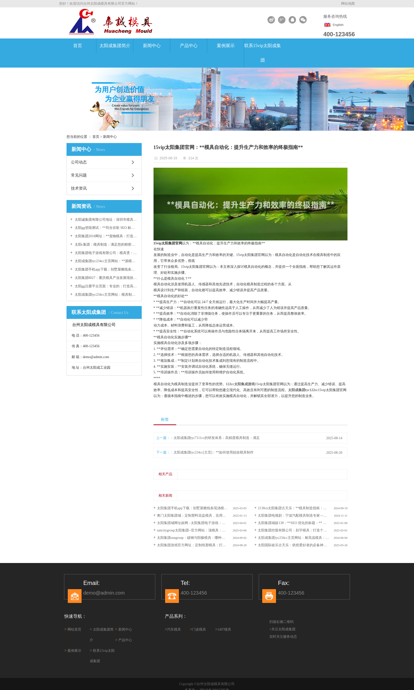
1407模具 (223, 629)
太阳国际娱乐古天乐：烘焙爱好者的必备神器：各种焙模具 (302, 545)
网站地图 (348, 3)
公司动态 (79, 162)
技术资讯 (79, 188)
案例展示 (226, 45)
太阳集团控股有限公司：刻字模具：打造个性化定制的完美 (302, 530)
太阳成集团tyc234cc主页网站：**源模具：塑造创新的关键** (106, 261)
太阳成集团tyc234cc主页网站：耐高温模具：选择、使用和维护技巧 (302, 538)
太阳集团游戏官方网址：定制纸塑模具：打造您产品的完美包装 (202, 545)
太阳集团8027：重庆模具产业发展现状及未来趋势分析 (106, 278)
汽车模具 (173, 629)
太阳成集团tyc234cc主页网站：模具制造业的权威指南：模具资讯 (106, 294)
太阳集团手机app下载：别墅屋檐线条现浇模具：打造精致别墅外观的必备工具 (106, 269)
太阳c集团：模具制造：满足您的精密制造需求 (106, 244)
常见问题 (79, 175)
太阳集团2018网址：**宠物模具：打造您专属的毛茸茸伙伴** (106, 236)
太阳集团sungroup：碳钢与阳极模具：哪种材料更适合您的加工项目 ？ (202, 538)
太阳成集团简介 (114, 45)
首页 (77, 45)
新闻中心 (152, 45)
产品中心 (189, 45)
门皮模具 (198, 629)
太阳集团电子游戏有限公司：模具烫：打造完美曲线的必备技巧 (106, 253)
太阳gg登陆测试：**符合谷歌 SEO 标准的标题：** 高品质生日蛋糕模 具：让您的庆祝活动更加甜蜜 (106, 228)
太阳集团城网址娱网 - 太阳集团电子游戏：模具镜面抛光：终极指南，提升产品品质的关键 (202, 523)
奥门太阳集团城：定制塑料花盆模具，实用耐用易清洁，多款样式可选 (202, 515)
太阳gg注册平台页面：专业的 (106, 286)
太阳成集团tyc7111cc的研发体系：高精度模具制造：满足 (216, 438)
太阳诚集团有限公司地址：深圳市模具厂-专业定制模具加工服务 (106, 219)
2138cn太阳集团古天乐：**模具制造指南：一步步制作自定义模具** (302, 508)
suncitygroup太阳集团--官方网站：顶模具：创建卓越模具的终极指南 (202, 530)
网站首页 (72, 629)
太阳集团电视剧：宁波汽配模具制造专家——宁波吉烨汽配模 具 (302, 515)
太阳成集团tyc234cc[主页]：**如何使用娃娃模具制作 (213, 452)
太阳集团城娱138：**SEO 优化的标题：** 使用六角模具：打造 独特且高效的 (302, 523)
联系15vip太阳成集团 (262, 53)
